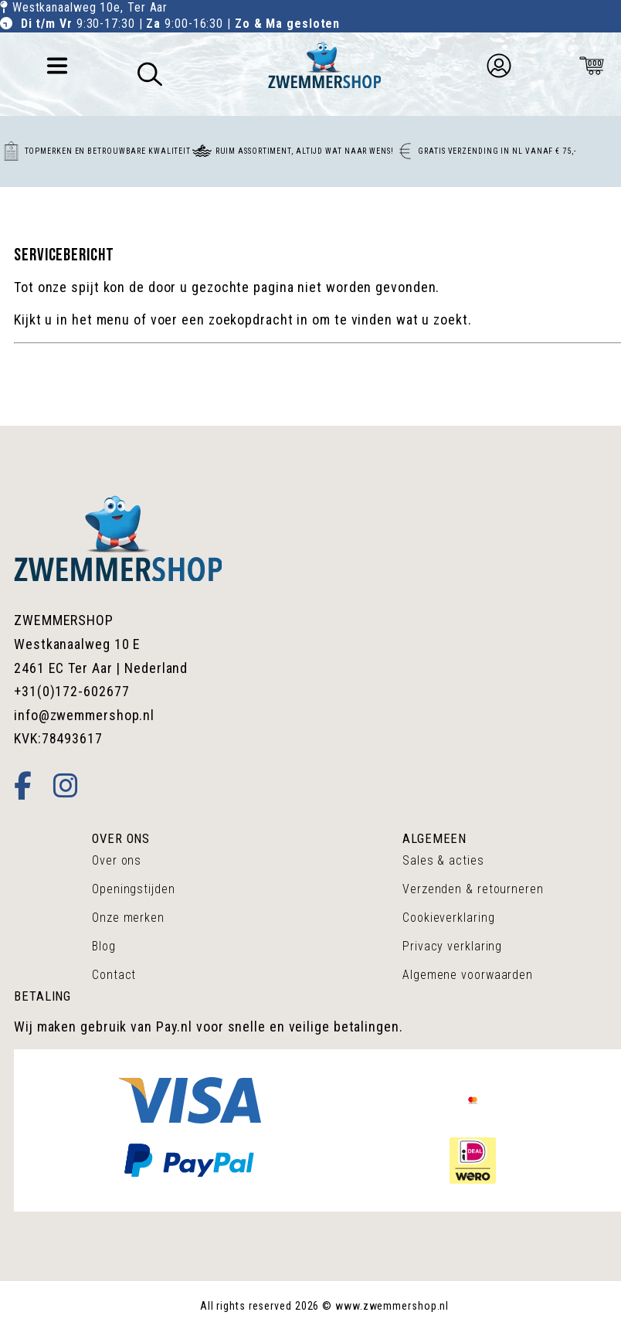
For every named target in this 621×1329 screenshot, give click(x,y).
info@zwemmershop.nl (84, 715)
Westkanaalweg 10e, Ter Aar (90, 7)
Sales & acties (443, 860)
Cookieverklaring (448, 917)
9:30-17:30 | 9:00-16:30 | (181, 23)
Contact (114, 974)
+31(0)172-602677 (71, 691)
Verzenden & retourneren (473, 889)
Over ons (116, 860)
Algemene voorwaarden (467, 974)
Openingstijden (133, 889)
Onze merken (128, 917)
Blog (104, 946)
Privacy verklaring (452, 946)
